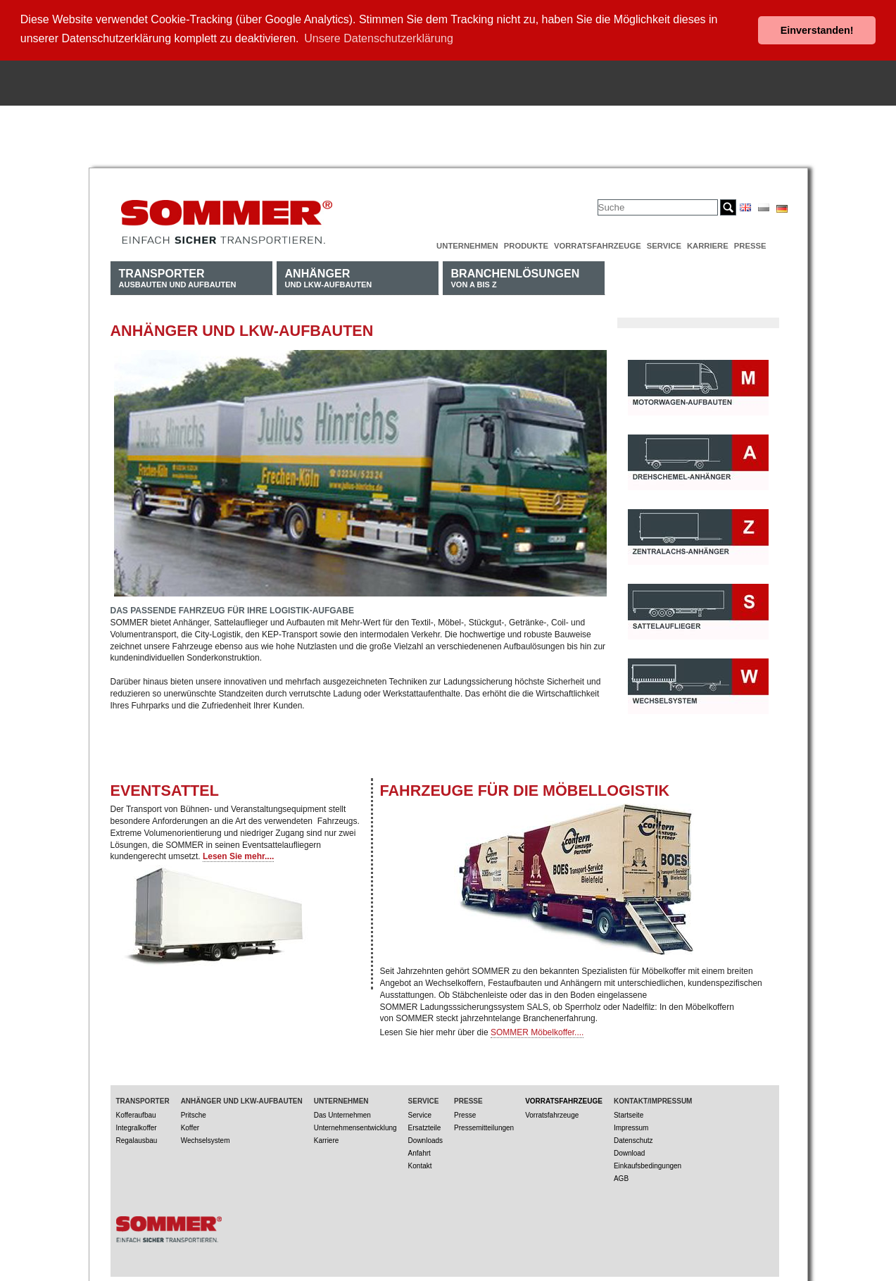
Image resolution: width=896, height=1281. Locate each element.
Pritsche (193, 1114)
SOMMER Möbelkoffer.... (537, 1031)
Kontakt (420, 1164)
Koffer (190, 1126)
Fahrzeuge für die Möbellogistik (524, 789)
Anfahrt (419, 1152)
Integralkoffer (136, 1126)
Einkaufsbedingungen (647, 1164)
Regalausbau (137, 1139)
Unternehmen (467, 244)
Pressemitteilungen (484, 1126)
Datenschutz (633, 1139)
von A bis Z (515, 276)
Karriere (707, 244)
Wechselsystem (205, 1139)
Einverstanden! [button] (817, 30)
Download (629, 1152)
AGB (621, 1177)
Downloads (425, 1139)
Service (664, 244)
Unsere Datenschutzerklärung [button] (378, 38)
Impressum (631, 1126)
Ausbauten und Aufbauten (177, 276)
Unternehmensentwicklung (355, 1126)
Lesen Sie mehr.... (238, 856)
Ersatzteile (424, 1126)
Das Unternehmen (342, 1114)
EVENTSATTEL (165, 789)
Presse (750, 244)
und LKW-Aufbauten (328, 276)
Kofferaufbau (136, 1114)
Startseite (628, 1114)
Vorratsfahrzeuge (597, 244)
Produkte (526, 244)
